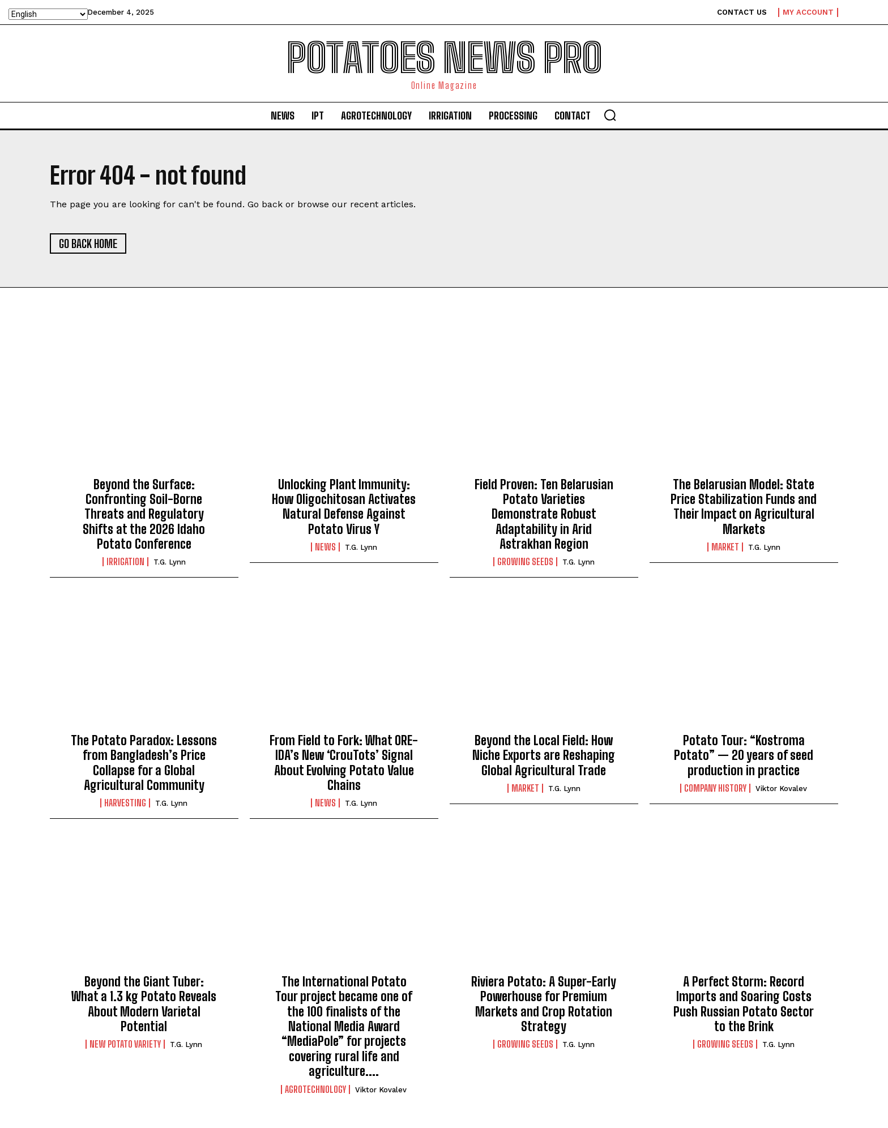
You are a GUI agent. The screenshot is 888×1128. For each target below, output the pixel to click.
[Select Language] (48, 14)
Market (725, 547)
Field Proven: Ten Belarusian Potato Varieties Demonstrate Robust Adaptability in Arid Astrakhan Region (544, 514)
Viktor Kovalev (781, 788)
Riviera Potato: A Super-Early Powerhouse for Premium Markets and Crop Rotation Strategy (543, 1004)
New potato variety (125, 1044)
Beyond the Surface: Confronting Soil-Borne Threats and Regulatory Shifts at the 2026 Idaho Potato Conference (144, 514)
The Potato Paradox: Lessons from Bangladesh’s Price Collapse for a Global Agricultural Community (144, 763)
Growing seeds (525, 562)
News (325, 547)
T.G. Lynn (169, 562)
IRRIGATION (125, 562)
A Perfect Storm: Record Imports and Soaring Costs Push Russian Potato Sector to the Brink (743, 1004)
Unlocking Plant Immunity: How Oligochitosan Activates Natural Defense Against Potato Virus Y (344, 507)
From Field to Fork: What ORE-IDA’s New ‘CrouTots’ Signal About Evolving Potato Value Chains (344, 763)
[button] (610, 115)
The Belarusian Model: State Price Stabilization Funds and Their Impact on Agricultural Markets (744, 507)
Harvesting (125, 802)
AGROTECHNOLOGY (315, 1089)
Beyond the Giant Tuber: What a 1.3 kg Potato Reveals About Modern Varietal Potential (143, 1004)
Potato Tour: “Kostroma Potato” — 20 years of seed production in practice (743, 755)
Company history (715, 788)
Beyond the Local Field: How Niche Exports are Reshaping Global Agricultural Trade (543, 755)
